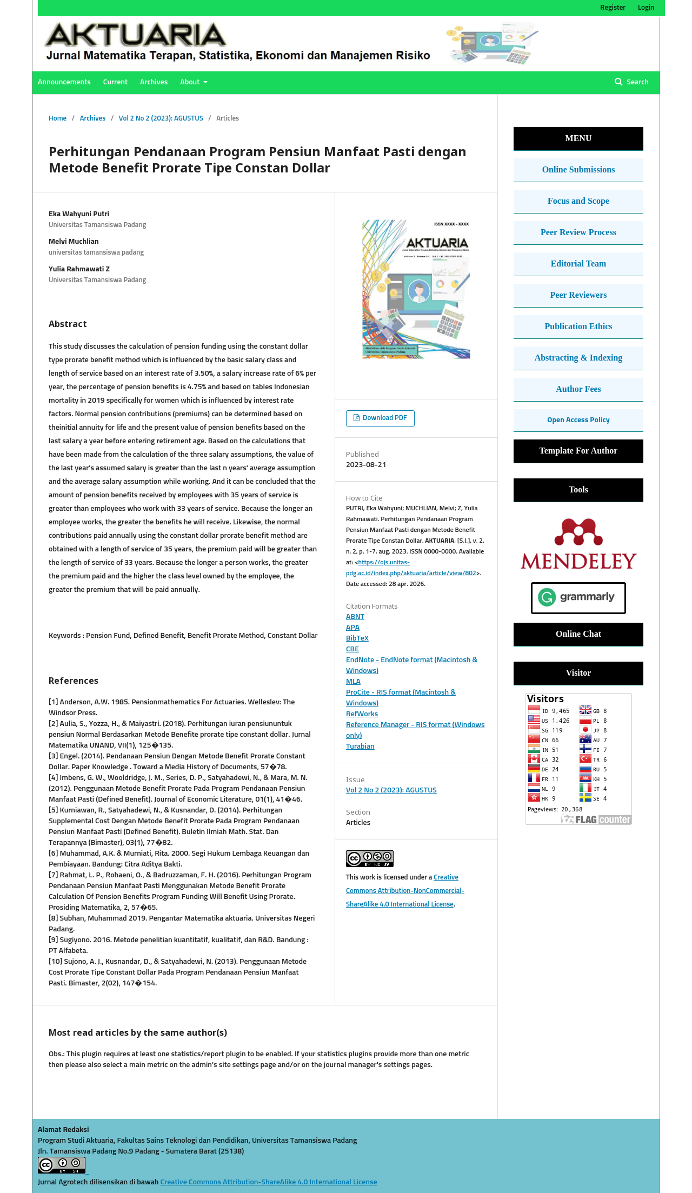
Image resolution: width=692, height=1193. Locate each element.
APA (353, 627)
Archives (154, 82)
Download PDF (384, 418)
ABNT (355, 617)
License (365, 1182)
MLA (353, 681)
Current (115, 82)
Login (646, 7)
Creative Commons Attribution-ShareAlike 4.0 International (257, 1182)
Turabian (360, 746)
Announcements (64, 82)
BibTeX (357, 638)
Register (613, 7)
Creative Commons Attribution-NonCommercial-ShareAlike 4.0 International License (405, 891)
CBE (352, 649)
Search (637, 82)
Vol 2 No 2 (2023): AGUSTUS (161, 118)
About (190, 82)
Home (57, 118)
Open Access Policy (578, 420)
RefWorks (362, 714)
